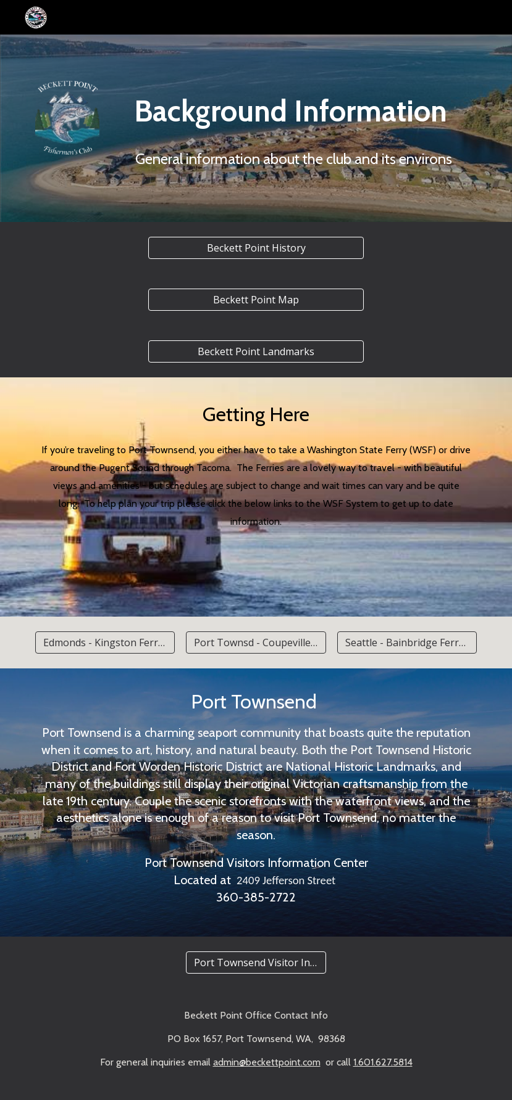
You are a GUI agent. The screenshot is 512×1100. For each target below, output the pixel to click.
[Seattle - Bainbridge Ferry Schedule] (407, 642)
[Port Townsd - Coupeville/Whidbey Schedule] (256, 642)
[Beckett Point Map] (256, 299)
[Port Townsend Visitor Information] (256, 962)
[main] (294, 128)
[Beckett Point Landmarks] (256, 351)
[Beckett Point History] (256, 248)
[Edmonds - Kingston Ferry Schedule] (105, 642)
